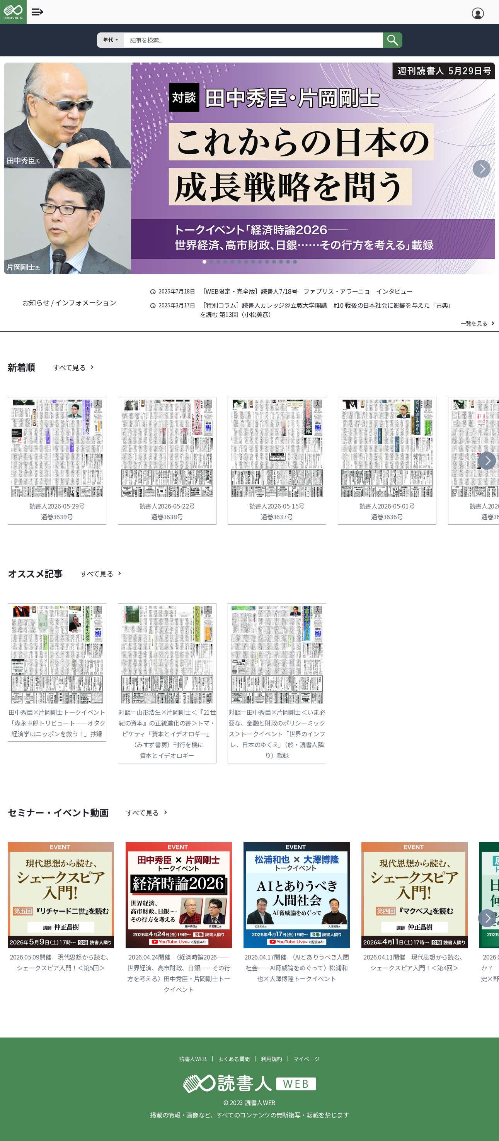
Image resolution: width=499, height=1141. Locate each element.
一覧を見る (474, 323)
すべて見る (69, 367)
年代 (108, 39)
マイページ (306, 1059)
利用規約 (271, 1059)
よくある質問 (234, 1059)
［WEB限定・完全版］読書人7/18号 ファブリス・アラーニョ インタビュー (306, 291)
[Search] (253, 40)
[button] (204, 262)
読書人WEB (193, 1059)
